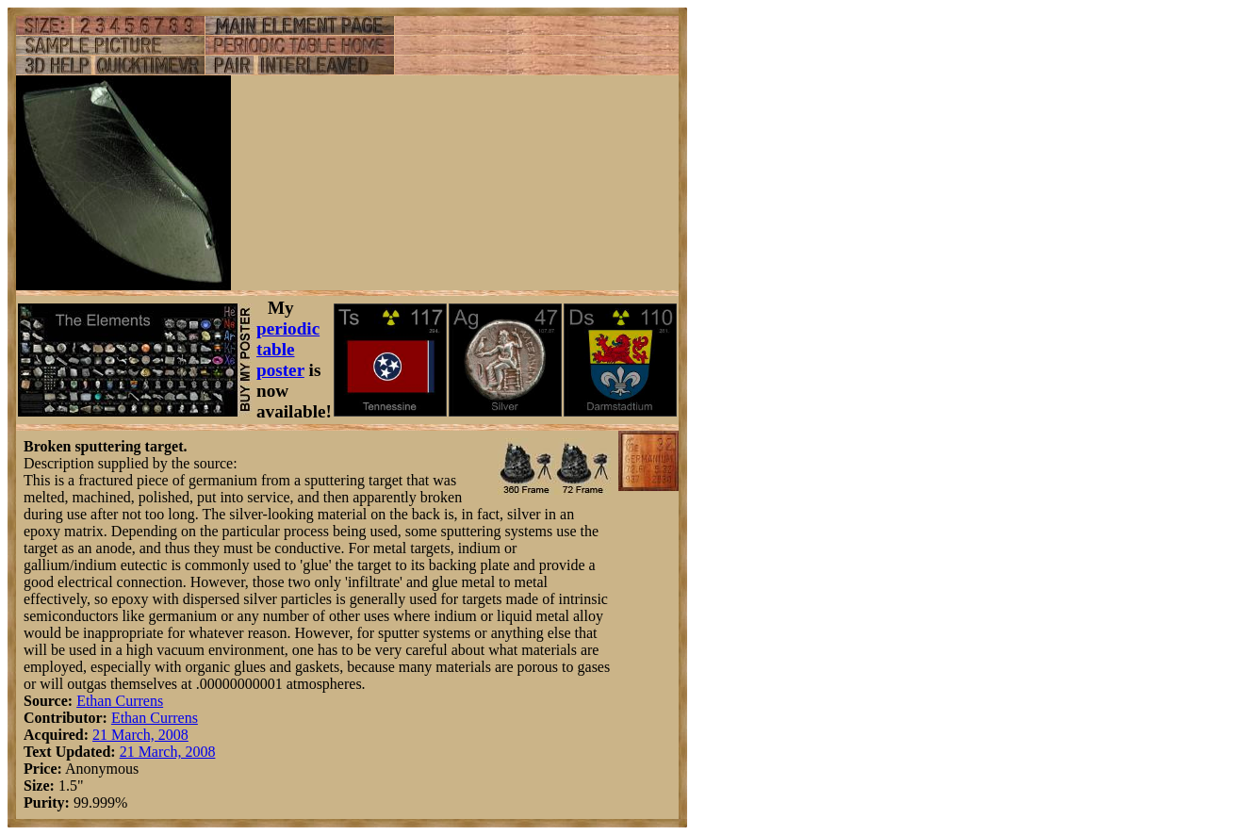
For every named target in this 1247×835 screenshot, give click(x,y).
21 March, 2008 (140, 735)
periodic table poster (288, 349)
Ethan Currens (119, 701)
